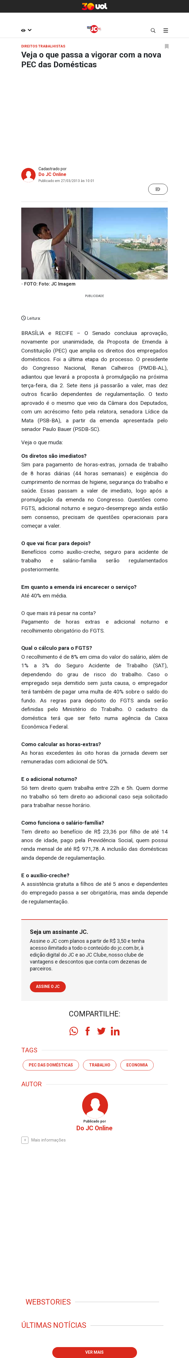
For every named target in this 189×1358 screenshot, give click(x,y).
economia (137, 1065)
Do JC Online (52, 174)
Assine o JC (48, 986)
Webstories (48, 1302)
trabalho (99, 1065)
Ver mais (94, 1352)
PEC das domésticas (51, 1065)
